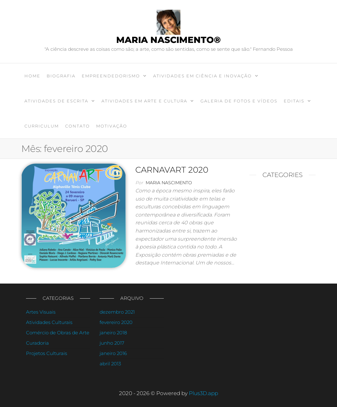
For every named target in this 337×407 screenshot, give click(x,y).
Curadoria (37, 343)
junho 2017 (112, 343)
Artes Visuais (40, 312)
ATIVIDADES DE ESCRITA (56, 100)
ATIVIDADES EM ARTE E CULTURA (144, 100)
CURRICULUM (41, 125)
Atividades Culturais (49, 322)
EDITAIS (294, 100)
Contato (77, 125)
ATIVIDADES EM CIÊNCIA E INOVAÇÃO (202, 75)
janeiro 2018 (113, 333)
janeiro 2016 (113, 353)
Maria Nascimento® (168, 39)
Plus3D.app (203, 393)
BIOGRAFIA (61, 75)
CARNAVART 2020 (171, 170)
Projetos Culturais (46, 353)
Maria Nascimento (169, 182)
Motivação (111, 125)
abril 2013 (110, 364)
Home (32, 75)
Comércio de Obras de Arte (57, 333)
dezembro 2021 (117, 312)
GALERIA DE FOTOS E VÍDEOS (238, 100)
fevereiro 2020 (116, 322)
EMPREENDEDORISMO (111, 75)
